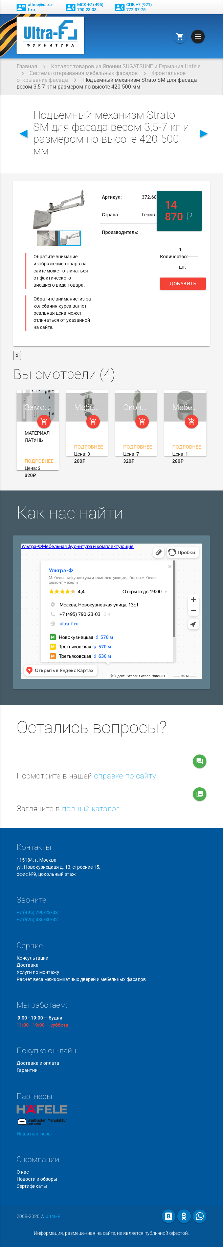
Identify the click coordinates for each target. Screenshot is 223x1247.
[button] (86, 194)
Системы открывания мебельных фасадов (83, 73)
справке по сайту (125, 776)
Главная (27, 66)
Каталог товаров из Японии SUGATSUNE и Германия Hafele (125, 66)
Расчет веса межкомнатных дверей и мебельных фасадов (81, 979)
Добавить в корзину (183, 285)
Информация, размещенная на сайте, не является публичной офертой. (111, 1233)
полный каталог (90, 808)
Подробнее (39, 461)
